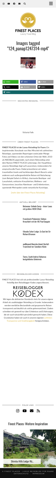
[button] (52, 3)
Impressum (38, 474)
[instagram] (17, 411)
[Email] (19, 3)
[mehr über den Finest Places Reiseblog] (28, 192)
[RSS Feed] (38, 411)
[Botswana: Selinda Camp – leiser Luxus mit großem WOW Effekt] (11, 210)
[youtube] (25, 411)
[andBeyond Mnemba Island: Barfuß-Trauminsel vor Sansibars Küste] (11, 248)
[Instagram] (4, 3)
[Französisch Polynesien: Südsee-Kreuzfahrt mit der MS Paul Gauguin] (11, 223)
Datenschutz (21, 474)
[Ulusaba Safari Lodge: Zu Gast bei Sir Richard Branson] (11, 235)
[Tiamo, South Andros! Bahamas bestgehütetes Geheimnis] (11, 260)
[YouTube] (9, 3)
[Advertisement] (28, 366)
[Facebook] (14, 3)
